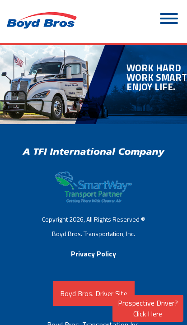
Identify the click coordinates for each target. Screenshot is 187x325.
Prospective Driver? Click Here (148, 308)
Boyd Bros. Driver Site (93, 293)
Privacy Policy (93, 253)
